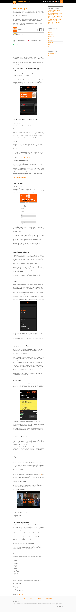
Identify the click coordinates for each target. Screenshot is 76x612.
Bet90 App (40, 474)
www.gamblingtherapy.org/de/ (40, 603)
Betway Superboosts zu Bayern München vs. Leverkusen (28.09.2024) (55, 14)
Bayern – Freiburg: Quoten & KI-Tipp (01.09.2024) (54, 23)
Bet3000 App (26, 175)
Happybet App (50, 40)
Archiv (31, 598)
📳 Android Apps (50, 1)
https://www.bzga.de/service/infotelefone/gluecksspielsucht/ (51, 603)
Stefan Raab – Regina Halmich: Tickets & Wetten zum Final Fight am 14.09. (55, 20)
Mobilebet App (50, 44)
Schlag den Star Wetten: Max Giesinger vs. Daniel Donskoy (55, 11)
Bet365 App (50, 38)
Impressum (39, 598)
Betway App (16, 476)
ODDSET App (50, 42)
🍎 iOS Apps (57, 1)
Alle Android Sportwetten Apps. (20, 177)
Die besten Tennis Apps (52, 53)
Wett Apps (21, 594)
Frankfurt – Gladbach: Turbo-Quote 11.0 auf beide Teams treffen (55, 17)
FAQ (24, 598)
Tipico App (50, 30)
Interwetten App (17, 175)
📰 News (44, 1)
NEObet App (50, 34)
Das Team (50, 55)
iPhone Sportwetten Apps (26, 157)
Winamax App (50, 46)
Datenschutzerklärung (49, 598)
